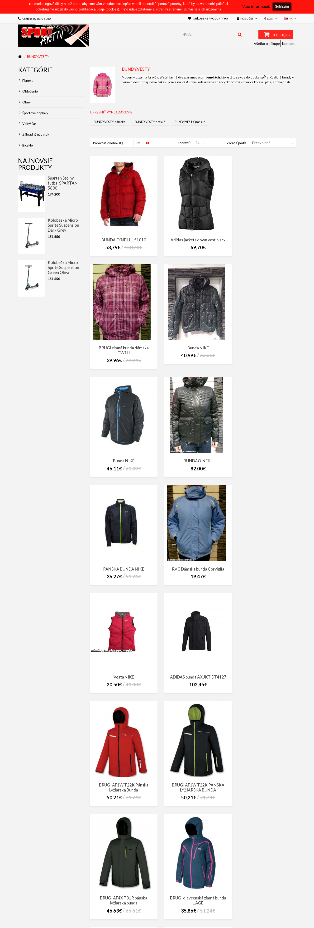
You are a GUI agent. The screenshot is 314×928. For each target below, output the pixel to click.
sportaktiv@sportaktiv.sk (38, 895)
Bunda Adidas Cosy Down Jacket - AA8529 (122, 796)
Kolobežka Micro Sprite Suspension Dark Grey (63, 225)
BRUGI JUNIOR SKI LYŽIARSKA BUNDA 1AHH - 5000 (263, 683)
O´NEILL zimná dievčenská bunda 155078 (263, 796)
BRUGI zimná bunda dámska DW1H (263, 242)
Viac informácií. (256, 7)
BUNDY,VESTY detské (150, 122)
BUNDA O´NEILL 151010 (122, 239)
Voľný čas (28, 124)
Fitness (26, 80)
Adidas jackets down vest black (192, 239)
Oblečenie (28, 91)
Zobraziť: (183, 143)
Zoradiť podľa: (237, 143)
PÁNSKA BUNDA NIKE (122, 460)
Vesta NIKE (263, 460)
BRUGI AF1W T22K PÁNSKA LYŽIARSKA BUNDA (263, 571)
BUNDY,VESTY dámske (109, 122)
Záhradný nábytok (34, 134)
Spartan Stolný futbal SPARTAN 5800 (63, 183)
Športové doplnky (33, 113)
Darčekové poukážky (35, 913)
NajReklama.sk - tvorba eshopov (68, 920)
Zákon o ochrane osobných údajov (87, 908)
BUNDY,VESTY (38, 56)
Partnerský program (71, 913)
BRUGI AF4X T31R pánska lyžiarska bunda (122, 683)
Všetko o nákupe (267, 43)
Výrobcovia (285, 908)
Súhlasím (282, 6)
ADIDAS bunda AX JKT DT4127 (122, 568)
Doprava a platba (205, 908)
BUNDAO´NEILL (263, 352)
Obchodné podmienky (135, 908)
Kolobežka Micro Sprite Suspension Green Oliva (63, 267)
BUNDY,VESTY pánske (190, 122)
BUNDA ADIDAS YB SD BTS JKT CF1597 (193, 796)
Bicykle (26, 145)
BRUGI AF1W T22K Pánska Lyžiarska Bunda (192, 571)
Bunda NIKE (122, 352)
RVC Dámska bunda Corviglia (193, 460)
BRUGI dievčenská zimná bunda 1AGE (193, 683)
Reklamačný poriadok (172, 908)
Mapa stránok (261, 908)
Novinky (122, 913)
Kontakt (288, 43)
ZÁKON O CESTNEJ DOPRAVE (37, 908)
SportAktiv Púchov (241, 878)
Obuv (25, 102)
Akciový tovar (101, 913)
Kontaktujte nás (234, 908)
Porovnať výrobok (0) (108, 143)
